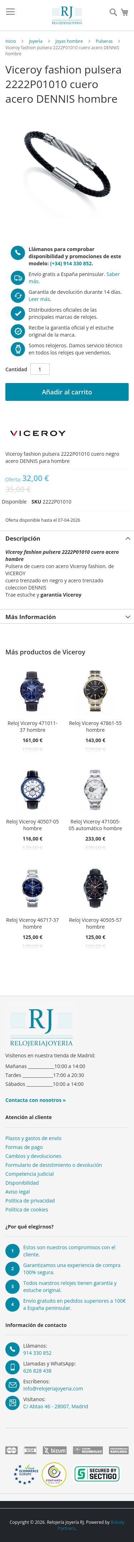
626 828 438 (37, 1370)
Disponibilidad (22, 1182)
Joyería (36, 41)
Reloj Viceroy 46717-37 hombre (32, 923)
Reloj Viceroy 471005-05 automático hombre (95, 825)
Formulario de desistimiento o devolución (53, 1164)
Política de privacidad (30, 1200)
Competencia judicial (29, 1173)
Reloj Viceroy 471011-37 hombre (32, 726)
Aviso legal (17, 1191)
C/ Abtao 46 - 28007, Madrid (55, 1406)
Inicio (10, 41)
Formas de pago (24, 1147)
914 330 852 (37, 1352)
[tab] (67, 538)
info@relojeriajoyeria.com (53, 1388)
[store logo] (67, 15)
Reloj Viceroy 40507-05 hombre (32, 825)
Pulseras (104, 41)
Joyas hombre (69, 41)
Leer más (39, 299)
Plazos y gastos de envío (33, 1138)
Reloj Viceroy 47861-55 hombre (95, 726)
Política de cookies (26, 1209)
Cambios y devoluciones (33, 1156)
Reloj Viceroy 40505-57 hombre (95, 923)
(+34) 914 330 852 (70, 263)
